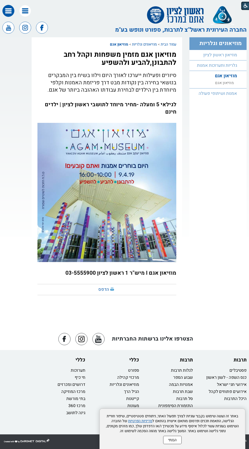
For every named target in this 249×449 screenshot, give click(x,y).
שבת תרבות (183, 392)
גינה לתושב (75, 413)
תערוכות (78, 370)
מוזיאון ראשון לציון (220, 55)
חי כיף (80, 377)
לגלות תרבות (182, 370)
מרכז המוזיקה (73, 392)
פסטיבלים (238, 370)
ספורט (133, 370)
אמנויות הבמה (181, 384)
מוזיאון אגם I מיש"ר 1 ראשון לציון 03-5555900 (120, 273)
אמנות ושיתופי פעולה (218, 93)
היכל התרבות (235, 399)
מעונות (133, 406)
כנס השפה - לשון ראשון (226, 377)
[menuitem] (218, 55)
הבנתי (172, 440)
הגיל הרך (131, 392)
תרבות (240, 359)
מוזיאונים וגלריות (144, 44)
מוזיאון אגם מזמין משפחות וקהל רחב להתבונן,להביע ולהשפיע (120, 58)
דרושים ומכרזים (71, 384)
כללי (134, 359)
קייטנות (132, 399)
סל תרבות (184, 399)
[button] (25, 11)
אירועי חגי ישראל (232, 384)
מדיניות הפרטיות (140, 421)
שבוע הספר (183, 377)
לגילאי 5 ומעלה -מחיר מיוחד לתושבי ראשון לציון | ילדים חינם (110, 108)
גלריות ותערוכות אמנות (217, 65)
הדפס (103, 289)
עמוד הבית (168, 44)
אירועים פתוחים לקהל (228, 392)
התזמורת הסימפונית (175, 406)
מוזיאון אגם (119, 44)
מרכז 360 (76, 406)
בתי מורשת (75, 399)
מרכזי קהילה (128, 377)
